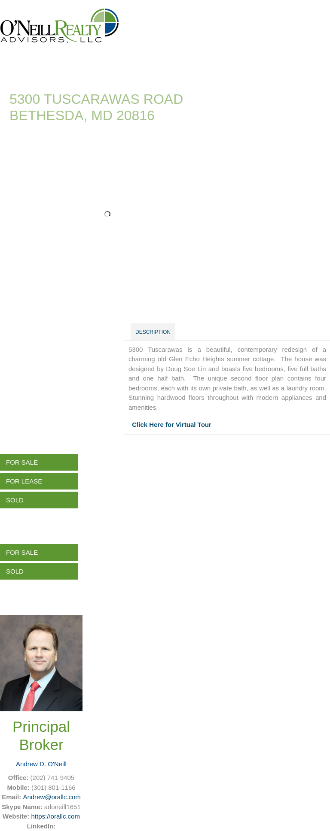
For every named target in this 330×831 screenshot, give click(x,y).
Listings (95, 61)
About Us (151, 61)
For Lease (24, 481)
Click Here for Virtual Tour (171, 424)
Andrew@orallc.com (51, 797)
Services (210, 61)
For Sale (22, 462)
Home (45, 61)
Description (153, 332)
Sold (15, 500)
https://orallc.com (55, 816)
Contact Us (272, 61)
